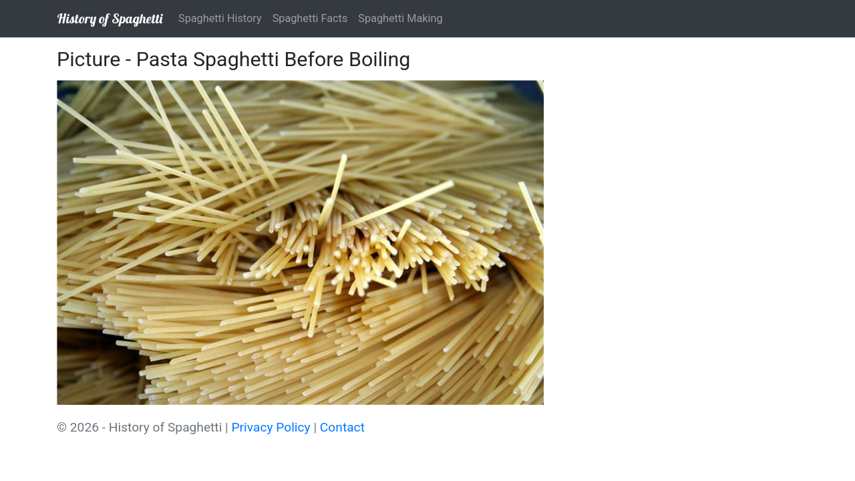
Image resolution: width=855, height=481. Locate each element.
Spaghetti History (220, 18)
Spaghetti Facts (310, 18)
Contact (342, 427)
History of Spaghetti (109, 18)
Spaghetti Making (400, 18)
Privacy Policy (271, 427)
